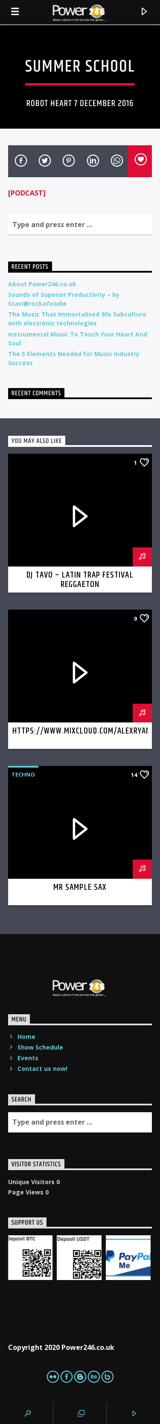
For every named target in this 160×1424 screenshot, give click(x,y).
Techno (23, 774)
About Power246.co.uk (42, 284)
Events (27, 1058)
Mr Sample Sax (80, 887)
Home (26, 1037)
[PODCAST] (27, 193)
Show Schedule (40, 1047)
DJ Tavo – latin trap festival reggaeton (79, 579)
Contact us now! (42, 1068)
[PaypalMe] (128, 1257)
